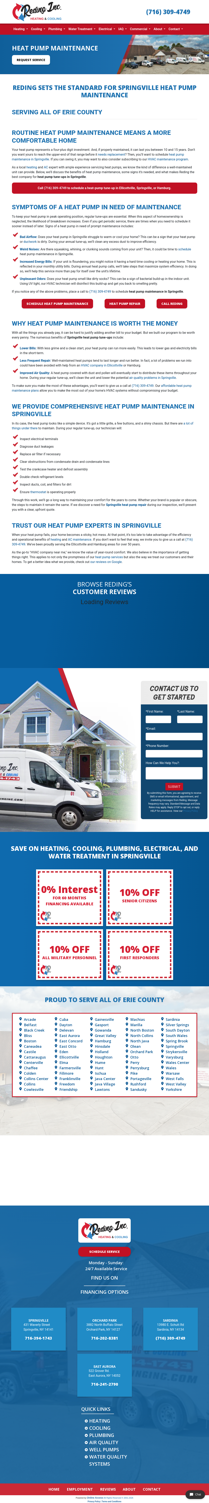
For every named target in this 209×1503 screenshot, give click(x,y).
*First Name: (154, 711)
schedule (184, 249)
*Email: (151, 729)
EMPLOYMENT (80, 1489)
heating (31, 167)
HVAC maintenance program (168, 159)
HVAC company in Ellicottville (102, 365)
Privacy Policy (190, 811)
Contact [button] (175, 29)
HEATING (99, 1420)
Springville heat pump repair (126, 505)
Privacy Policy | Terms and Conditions (104, 1501)
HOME (54, 1489)
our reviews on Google (106, 562)
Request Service (31, 60)
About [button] (158, 29)
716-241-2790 (104, 1384)
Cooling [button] (37, 29)
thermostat (38, 492)
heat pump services (109, 557)
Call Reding (172, 303)
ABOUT (129, 1489)
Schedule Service (104, 1251)
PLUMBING (101, 1435)
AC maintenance (79, 539)
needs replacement (111, 154)
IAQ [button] (121, 29)
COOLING (100, 1428)
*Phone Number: (157, 746)
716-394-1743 (38, 1338)
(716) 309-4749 (168, 11)
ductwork (30, 242)
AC (46, 167)
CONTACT (152, 1489)
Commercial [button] (139, 29)
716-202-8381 (104, 1338)
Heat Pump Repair (124, 303)
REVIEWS (108, 1489)
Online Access (95, 1497)
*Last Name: (186, 711)
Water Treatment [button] (80, 29)
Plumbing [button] (55, 29)
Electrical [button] (106, 29)
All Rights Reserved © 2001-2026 (118, 1498)
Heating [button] (20, 29)
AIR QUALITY (103, 1442)
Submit (174, 786)
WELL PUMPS (104, 1449)
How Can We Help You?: (163, 763)
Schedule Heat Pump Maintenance (57, 303)
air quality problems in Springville (152, 378)
